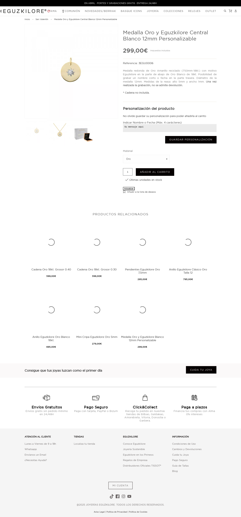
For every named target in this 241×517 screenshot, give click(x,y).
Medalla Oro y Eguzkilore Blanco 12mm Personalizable (142, 338)
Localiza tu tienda (84, 443)
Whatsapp (31, 449)
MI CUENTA (120, 485)
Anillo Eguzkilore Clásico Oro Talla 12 (188, 271)
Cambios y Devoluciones (186, 449)
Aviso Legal (99, 512)
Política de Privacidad (116, 512)
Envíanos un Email (35, 454)
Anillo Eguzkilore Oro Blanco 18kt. (51, 338)
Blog (175, 471)
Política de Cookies (138, 512)
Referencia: (131, 63)
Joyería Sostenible (134, 449)
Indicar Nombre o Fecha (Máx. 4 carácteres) (152, 122)
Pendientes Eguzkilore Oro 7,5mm (142, 271)
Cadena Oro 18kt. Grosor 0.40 (51, 269)
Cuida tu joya (201, 369)
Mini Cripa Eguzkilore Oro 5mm (96, 336)
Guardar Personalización (190, 139)
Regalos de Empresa (135, 460)
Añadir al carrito (155, 171)
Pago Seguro (180, 460)
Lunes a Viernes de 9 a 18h (40, 443)
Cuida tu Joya (180, 454)
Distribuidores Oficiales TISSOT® (142, 465)
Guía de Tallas (180, 465)
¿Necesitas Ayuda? (36, 460)
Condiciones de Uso (184, 443)
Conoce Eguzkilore (134, 443)
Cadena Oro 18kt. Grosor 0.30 (97, 269)
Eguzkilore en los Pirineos (138, 454)
